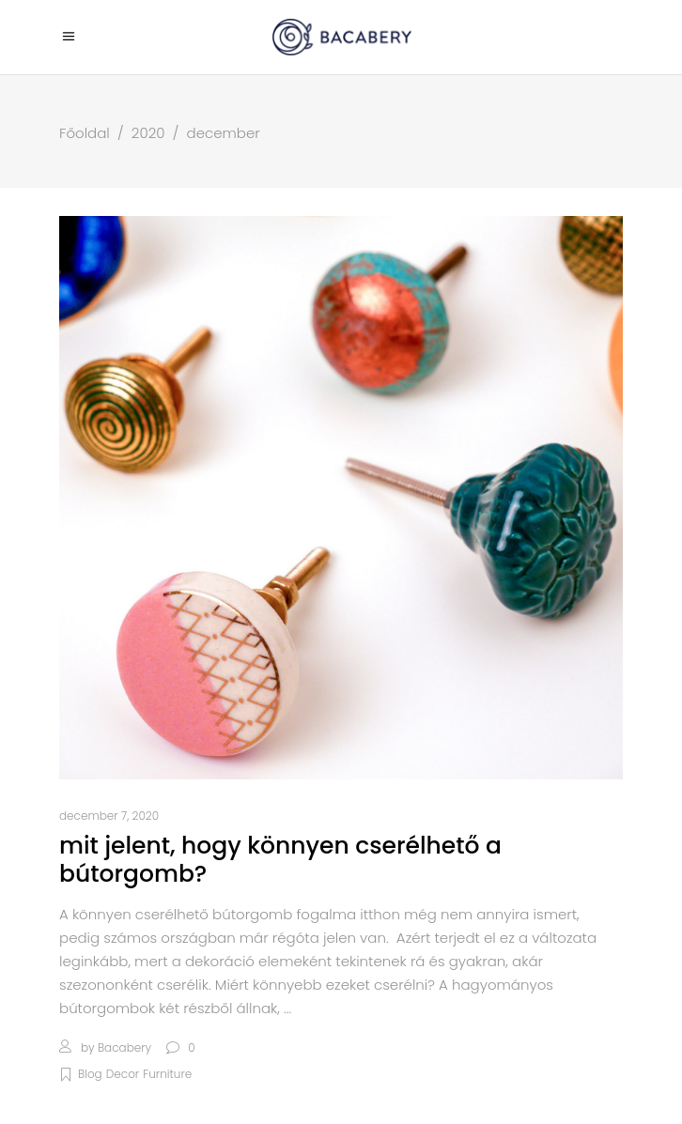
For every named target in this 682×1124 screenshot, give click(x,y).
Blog (90, 1074)
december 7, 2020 (109, 816)
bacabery (124, 1047)
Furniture (167, 1074)
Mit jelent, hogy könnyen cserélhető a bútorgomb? (280, 859)
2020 (148, 133)
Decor (122, 1074)
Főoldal (84, 133)
